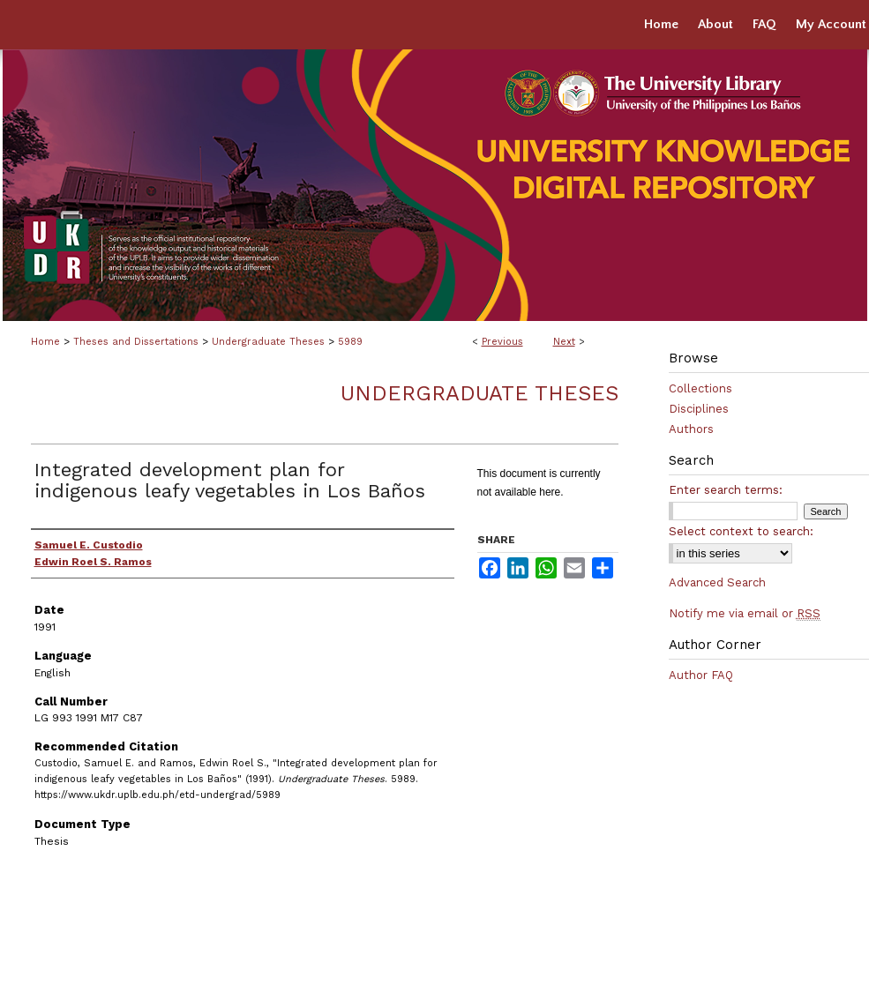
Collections (700, 388)
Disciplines (699, 408)
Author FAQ (701, 675)
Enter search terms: (726, 489)
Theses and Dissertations (136, 341)
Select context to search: (741, 531)
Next (564, 341)
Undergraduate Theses (268, 341)
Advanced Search (717, 582)
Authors (691, 429)
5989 (350, 341)
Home (45, 341)
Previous (502, 341)
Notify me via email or (744, 613)
